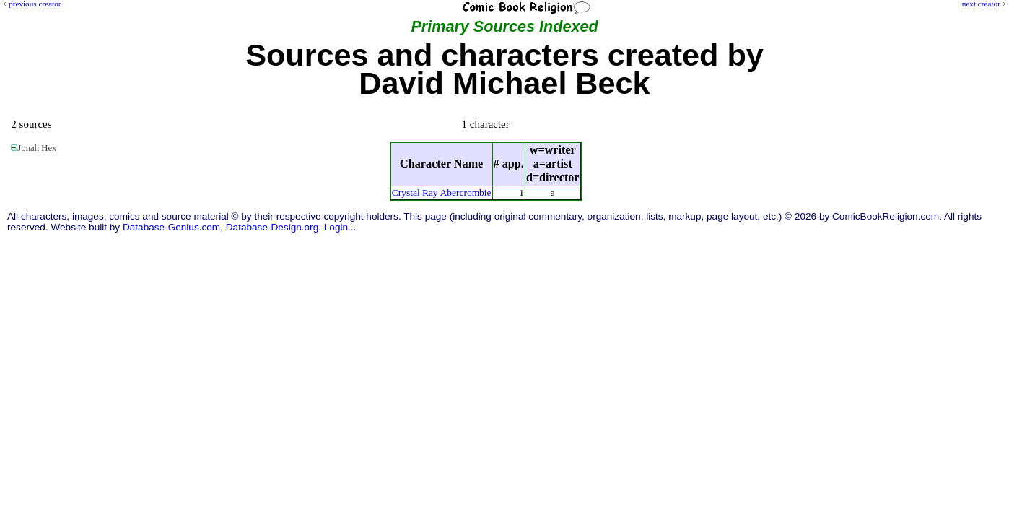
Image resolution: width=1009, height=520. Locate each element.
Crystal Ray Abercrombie (442, 192)
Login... (340, 227)
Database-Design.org (272, 227)
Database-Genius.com (171, 227)
